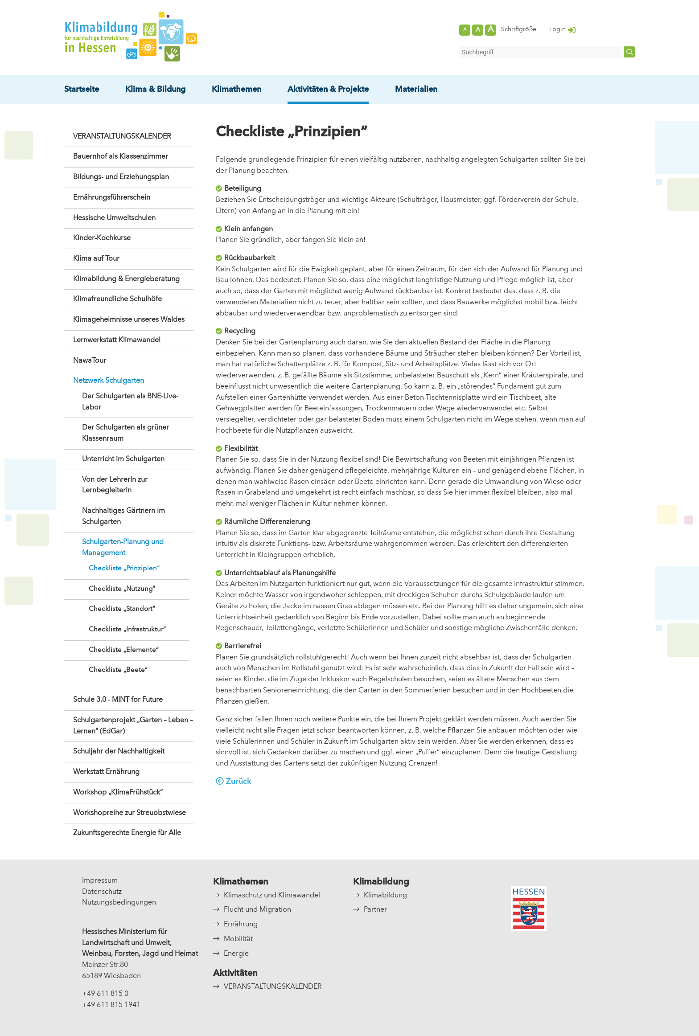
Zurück (238, 782)
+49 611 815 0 (105, 994)
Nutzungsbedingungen (119, 902)
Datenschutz (102, 892)
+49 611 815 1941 (111, 1005)
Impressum (100, 880)
